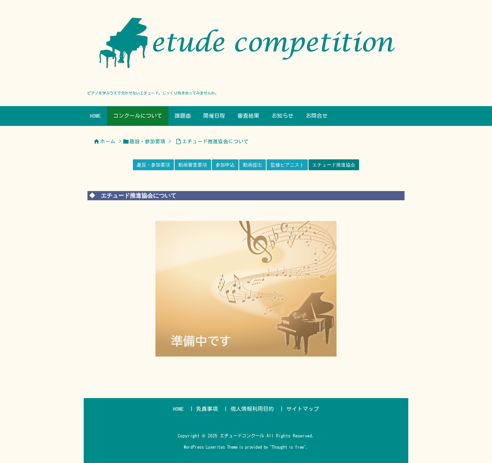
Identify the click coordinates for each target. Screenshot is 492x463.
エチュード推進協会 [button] (333, 165)
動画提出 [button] (252, 165)
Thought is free (288, 447)
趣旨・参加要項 (147, 141)
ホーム (107, 141)
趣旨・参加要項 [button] (153, 165)
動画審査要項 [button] (192, 165)
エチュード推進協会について (215, 141)
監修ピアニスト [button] (287, 165)
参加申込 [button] (225, 165)
